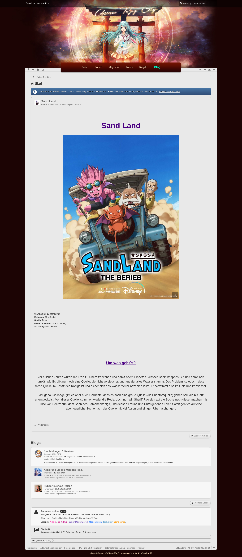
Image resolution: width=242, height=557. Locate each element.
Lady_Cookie (52, 518)
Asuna (46, 454)
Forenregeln (70, 548)
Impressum (32, 548)
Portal (85, 67)
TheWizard (48, 473)
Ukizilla (44, 105)
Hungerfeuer (49, 489)
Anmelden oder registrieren (38, 3)
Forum (98, 67)
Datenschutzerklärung (114, 548)
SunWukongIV (85, 518)
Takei (96, 518)
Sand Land (48, 101)
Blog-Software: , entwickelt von (120, 553)
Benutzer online (50, 511)
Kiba (43, 518)
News (129, 67)
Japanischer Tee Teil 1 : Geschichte (69, 478)
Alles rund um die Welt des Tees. (63, 469)
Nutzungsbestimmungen (50, 548)
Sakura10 (73, 518)
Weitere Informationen (169, 91)
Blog (157, 67)
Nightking (63, 518)
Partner (141, 548)
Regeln (143, 67)
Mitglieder (114, 67)
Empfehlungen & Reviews (70, 105)
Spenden (131, 548)
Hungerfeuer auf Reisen (58, 486)
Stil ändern (181, 548)
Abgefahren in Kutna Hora (66, 494)
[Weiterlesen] (43, 425)
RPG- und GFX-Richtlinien (90, 548)
